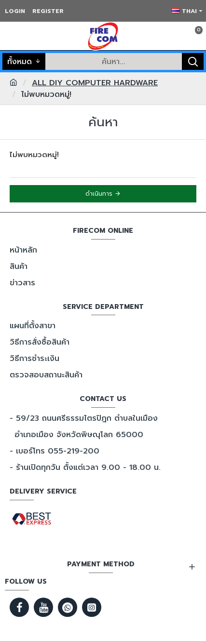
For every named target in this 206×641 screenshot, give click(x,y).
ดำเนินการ (98, 193)
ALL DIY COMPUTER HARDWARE (95, 83)
